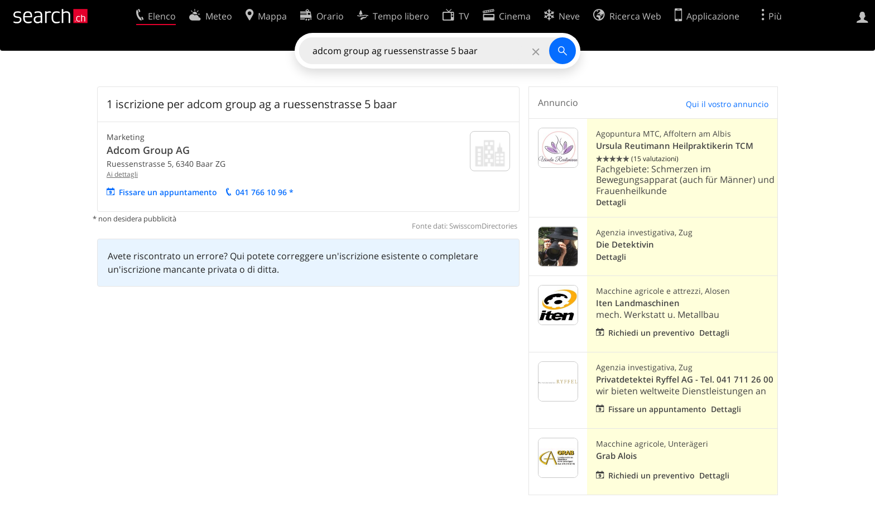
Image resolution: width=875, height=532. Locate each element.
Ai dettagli (122, 174)
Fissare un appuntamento (168, 192)
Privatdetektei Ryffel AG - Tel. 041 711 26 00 (684, 379)
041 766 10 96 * (264, 192)
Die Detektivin (625, 244)
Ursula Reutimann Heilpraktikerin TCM (674, 146)
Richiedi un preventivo (651, 332)
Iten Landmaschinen (638, 303)
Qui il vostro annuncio (727, 104)
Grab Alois (616, 456)
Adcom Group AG (148, 150)
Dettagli (611, 202)
